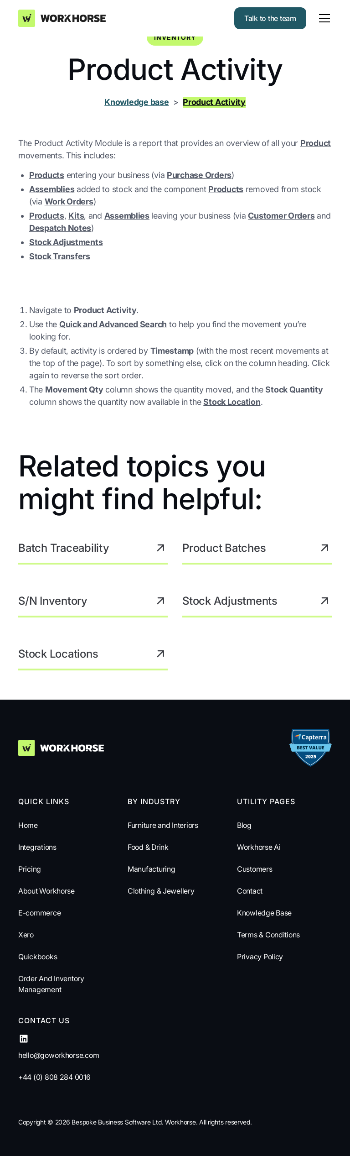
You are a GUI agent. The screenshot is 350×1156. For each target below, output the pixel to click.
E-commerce (39, 912)
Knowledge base (136, 102)
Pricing (29, 869)
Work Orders (69, 201)
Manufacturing (151, 869)
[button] (323, 18)
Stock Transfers (59, 256)
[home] (62, 18)
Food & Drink (148, 847)
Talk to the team (270, 18)
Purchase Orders (199, 175)
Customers (255, 869)
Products (46, 175)
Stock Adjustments (66, 242)
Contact (249, 890)
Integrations (37, 847)
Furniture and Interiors (163, 825)
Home (28, 825)
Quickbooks (37, 956)
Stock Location (231, 402)
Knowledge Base (264, 912)
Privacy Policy (260, 956)
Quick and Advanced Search (113, 324)
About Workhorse (46, 890)
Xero (26, 934)
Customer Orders (281, 215)
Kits (76, 215)
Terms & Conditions (268, 934)
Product (315, 143)
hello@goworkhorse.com (58, 1055)
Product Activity (214, 102)
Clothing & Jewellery (161, 890)
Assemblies (51, 189)
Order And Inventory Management (51, 984)
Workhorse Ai (259, 847)
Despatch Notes (60, 228)
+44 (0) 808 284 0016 (54, 1077)
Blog (244, 825)
